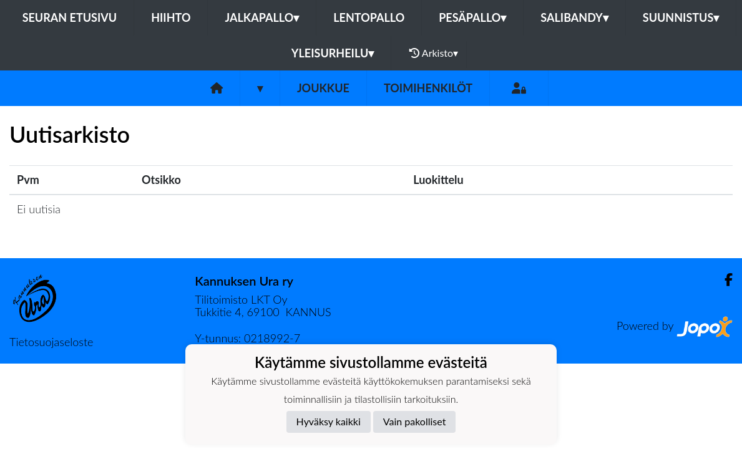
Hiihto (170, 17)
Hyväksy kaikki (328, 421)
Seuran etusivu (69, 17)
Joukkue (323, 88)
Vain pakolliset (414, 421)
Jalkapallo (262, 17)
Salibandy (574, 17)
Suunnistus (681, 17)
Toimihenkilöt (428, 88)
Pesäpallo (472, 17)
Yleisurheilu (332, 53)
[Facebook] (724, 279)
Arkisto (433, 53)
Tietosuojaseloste (51, 342)
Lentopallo (368, 17)
